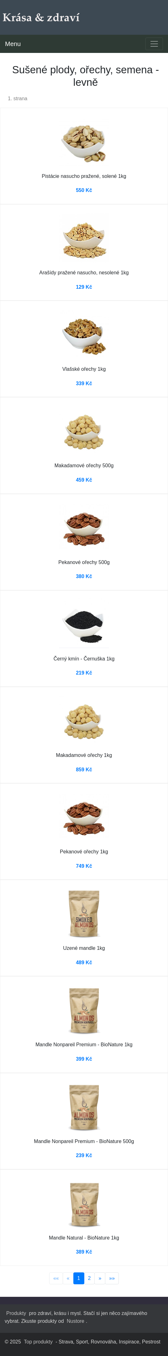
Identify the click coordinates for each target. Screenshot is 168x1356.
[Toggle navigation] (154, 44)
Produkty (16, 1313)
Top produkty (38, 1341)
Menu (13, 43)
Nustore (75, 1321)
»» (112, 1278)
